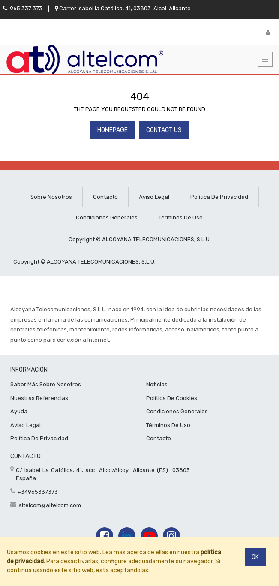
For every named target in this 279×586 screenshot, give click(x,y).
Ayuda (18, 411)
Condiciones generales (107, 217)
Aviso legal (154, 197)
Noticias (157, 384)
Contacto (105, 197)
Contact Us (164, 130)
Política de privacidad (219, 197)
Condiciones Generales (177, 411)
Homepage (112, 130)
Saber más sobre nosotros (45, 384)
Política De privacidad (39, 438)
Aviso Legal (25, 425)
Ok (255, 557)
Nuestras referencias (39, 398)
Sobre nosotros (51, 197)
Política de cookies (171, 398)
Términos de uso (181, 217)
